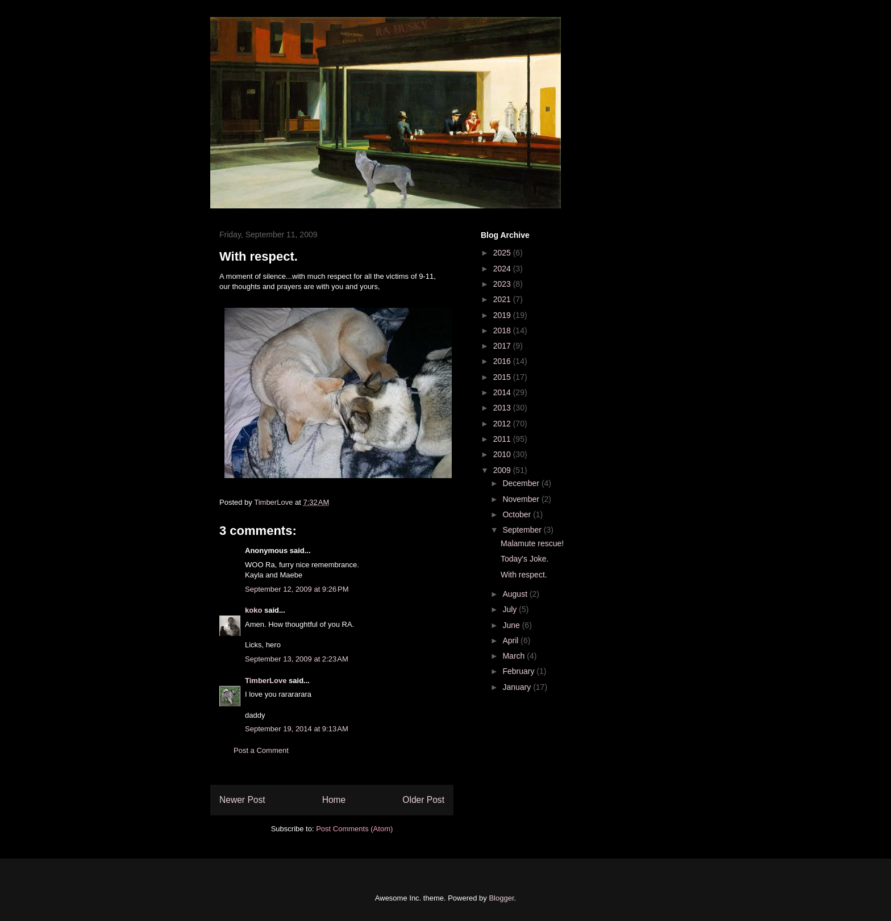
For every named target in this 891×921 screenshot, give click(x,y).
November (521, 499)
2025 (503, 252)
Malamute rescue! (532, 543)
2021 (503, 299)
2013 (503, 407)
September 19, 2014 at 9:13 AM (296, 729)
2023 (503, 283)
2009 (503, 470)
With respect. (524, 574)
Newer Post (242, 800)
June (512, 625)
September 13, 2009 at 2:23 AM (296, 659)
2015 (503, 377)
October (517, 514)
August (515, 593)
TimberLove (265, 680)
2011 (503, 438)
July (510, 609)
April (511, 640)
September (522, 529)
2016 (503, 361)
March (514, 655)
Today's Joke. (524, 558)
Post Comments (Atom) (354, 828)
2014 (503, 392)
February (519, 671)
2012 (503, 423)
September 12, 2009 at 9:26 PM (296, 589)
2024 (503, 268)
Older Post (423, 800)
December (521, 483)
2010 (503, 454)
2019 (503, 315)
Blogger (501, 898)
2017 (503, 345)
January (517, 687)
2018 (503, 330)
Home (334, 800)
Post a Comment (261, 750)
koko (253, 610)
